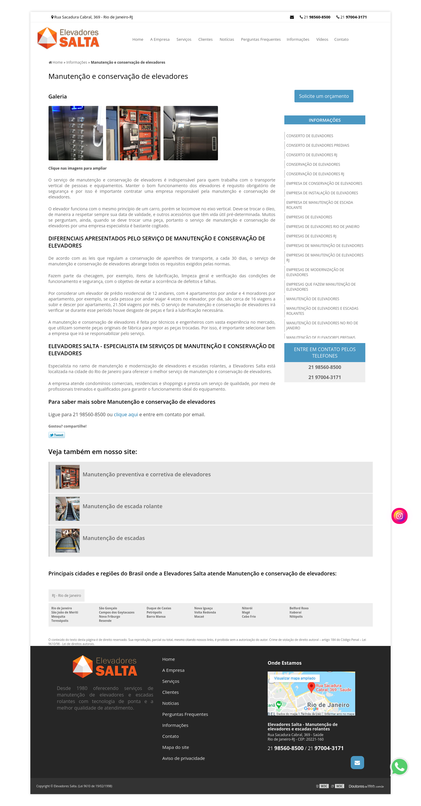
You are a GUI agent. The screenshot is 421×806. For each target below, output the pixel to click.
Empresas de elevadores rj (311, 236)
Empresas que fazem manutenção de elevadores (321, 287)
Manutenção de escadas (114, 537)
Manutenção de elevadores (312, 298)
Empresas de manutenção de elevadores (325, 245)
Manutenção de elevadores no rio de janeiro (322, 325)
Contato (341, 39)
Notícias (227, 39)
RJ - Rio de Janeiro (66, 595)
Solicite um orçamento (324, 96)
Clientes (205, 39)
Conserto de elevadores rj (311, 154)
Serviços (184, 39)
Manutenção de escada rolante (123, 506)
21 (351, 17)
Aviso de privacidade (183, 758)
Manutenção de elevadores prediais (320, 337)
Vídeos (322, 39)
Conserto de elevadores (309, 135)
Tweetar (57, 435)
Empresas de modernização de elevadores (315, 272)
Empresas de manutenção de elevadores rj (325, 258)
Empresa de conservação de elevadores (324, 183)
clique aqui (126, 414)
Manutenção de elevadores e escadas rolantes (322, 311)
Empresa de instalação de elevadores (322, 192)
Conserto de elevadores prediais (317, 145)
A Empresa (160, 39)
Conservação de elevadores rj (315, 173)
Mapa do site (175, 747)
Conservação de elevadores (313, 164)
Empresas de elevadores (309, 217)
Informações (298, 39)
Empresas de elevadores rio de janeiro (323, 226)
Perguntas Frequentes (261, 39)
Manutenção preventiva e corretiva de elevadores (147, 474)
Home (138, 39)
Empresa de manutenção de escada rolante (319, 205)
